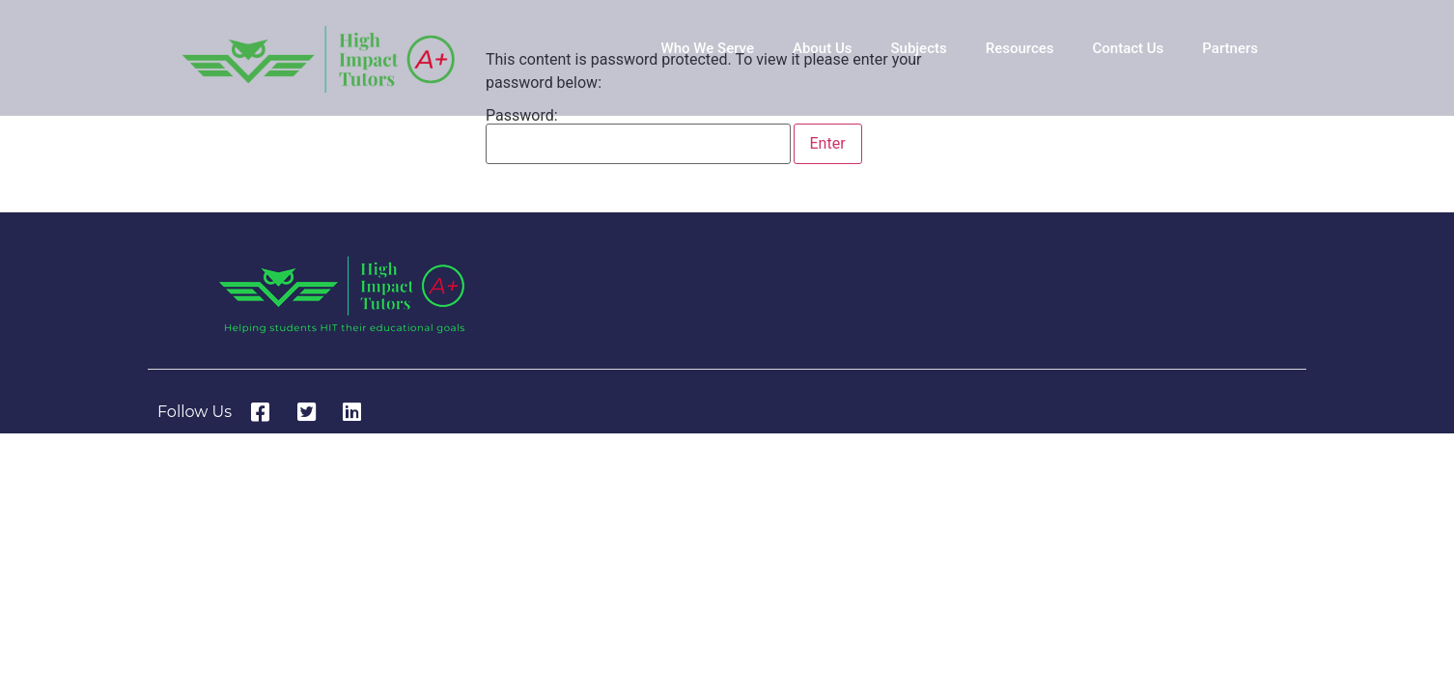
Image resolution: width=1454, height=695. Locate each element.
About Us (823, 48)
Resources (1020, 48)
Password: (638, 136)
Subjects (918, 48)
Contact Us (1127, 48)
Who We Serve (707, 48)
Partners (1230, 48)
